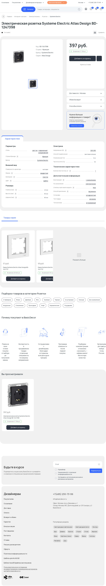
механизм (92, 199)
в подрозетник (91, 195)
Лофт (43, 305)
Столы (86, 531)
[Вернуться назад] (3, 16)
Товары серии (9, 217)
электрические (91, 184)
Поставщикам (9, 531)
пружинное (92, 191)
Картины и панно (66, 536)
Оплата (6, 513)
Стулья (78, 531)
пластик (45, 177)
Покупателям (9, 499)
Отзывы (6, 540)
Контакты (7, 535)
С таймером (7, 300)
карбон (45, 181)
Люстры (95, 527)
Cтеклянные (19, 305)
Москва (81, 2)
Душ (65, 541)
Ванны (84, 536)
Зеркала (94, 531)
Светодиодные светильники (63, 527)
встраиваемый (91, 203)
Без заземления (94, 300)
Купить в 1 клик (85, 65)
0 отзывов (7, 32)
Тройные (47, 300)
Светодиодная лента (82, 527)
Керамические (54, 305)
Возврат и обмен (10, 517)
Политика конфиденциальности (15, 554)
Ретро (18, 300)
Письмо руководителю (12, 545)
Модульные (7, 305)
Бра (55, 531)
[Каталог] (28, 9)
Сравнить (98, 32)
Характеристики (12, 138)
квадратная (44, 173)
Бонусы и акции (9, 526)
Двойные (28, 300)
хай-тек (35, 150)
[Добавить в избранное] (32, 233)
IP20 (94, 188)
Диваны (62, 531)
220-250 (93, 150)
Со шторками (69, 300)
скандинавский (43, 153)
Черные (57, 300)
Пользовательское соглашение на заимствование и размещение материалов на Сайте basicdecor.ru (20, 569)
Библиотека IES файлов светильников (17, 563)
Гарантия (7, 522)
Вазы (55, 536)
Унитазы (92, 536)
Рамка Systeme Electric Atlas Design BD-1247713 (16, 268)
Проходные (32, 305)
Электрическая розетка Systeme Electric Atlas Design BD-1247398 (16, 417)
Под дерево (68, 305)
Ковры (77, 536)
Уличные (81, 300)
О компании (5, 2)
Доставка (7, 508)
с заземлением (91, 180)
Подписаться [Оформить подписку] (96, 471)
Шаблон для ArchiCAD (12, 558)
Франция (45, 156)
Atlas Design (46, 56)
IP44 (37, 300)
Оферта (7, 549)
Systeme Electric (47, 53)
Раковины (57, 541)
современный (42, 150)
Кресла (70, 531)
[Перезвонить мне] (85, 120)
